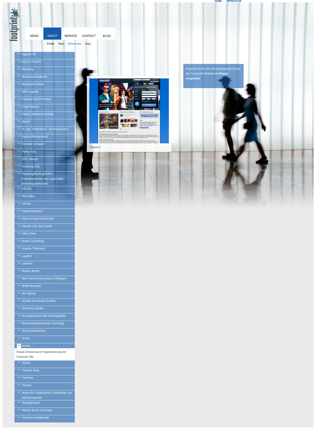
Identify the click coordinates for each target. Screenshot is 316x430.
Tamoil (26, 363)
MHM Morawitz (31, 286)
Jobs (87, 43)
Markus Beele (30, 271)
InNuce (26, 203)
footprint (13, 23)
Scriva (26, 338)
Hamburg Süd (31, 166)
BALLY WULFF (31, 61)
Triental (26, 385)
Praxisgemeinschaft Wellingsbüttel (44, 316)
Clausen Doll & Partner (36, 99)
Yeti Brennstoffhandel (35, 417)
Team (61, 43)
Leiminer (27, 263)
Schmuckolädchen (33, 331)
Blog (107, 36)
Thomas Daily (30, 370)
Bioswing (27, 69)
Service (70, 36)
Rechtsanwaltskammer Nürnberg (43, 323)
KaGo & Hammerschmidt (38, 218)
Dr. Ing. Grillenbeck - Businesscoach (45, 129)
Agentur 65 (29, 54)
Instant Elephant (32, 211)
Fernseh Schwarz (33, 144)
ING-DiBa (28, 196)
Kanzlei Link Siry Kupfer (37, 226)
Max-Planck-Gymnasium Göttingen (44, 278)
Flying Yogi (29, 151)
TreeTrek (27, 378)
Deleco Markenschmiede (38, 114)
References (74, 43)
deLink (26, 121)
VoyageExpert (31, 402)
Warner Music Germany (37, 410)
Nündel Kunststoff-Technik (38, 301)
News (34, 36)
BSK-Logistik (30, 91)
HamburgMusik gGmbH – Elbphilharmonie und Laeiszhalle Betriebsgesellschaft (42, 178)
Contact (89, 36)
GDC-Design (30, 159)
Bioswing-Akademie (34, 76)
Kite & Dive (29, 233)
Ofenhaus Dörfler (33, 308)
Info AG (26, 188)
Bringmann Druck (33, 84)
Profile (51, 43)
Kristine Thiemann (33, 248)
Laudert (27, 256)
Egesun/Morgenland (35, 136)
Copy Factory (30, 106)
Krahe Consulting (33, 241)
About (52, 36)
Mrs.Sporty (29, 293)
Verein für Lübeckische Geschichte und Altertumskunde (47, 395)
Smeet (26, 345)
